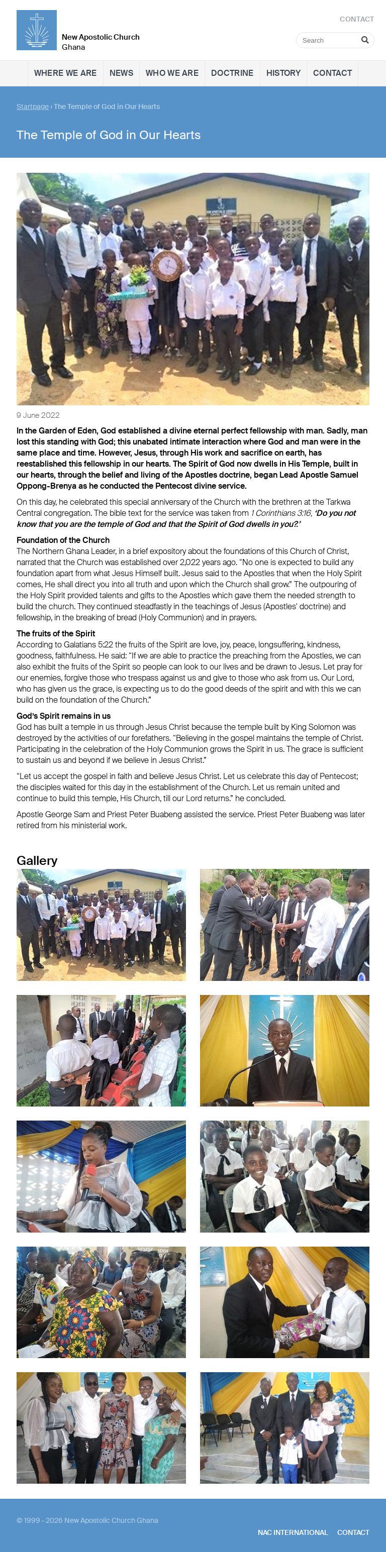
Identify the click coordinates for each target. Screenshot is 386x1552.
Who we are (172, 73)
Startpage (33, 106)
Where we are (65, 73)
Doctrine (232, 73)
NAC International (293, 1532)
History (283, 73)
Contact (332, 73)
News (121, 73)
